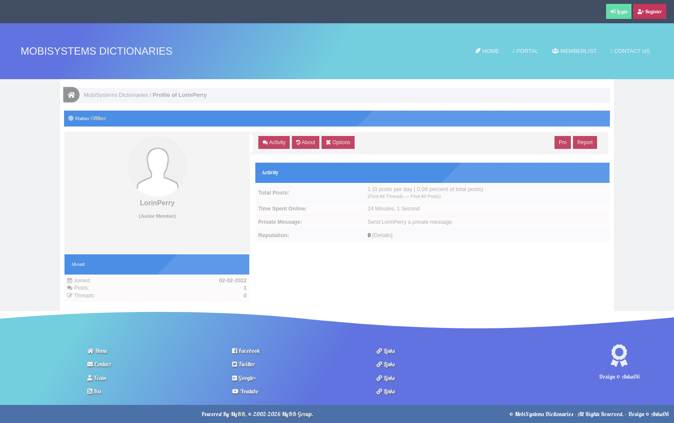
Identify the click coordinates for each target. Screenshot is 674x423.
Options (338, 142)
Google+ (244, 377)
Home (487, 51)
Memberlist (574, 51)
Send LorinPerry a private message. (410, 222)
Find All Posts (425, 196)
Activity (274, 142)
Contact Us (630, 51)
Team (96, 377)
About (305, 142)
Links (386, 350)
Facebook (246, 350)
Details (382, 235)
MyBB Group (297, 414)
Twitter (243, 364)
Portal (525, 51)
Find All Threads (386, 196)
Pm (563, 142)
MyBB (237, 414)
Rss (94, 391)
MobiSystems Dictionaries (96, 51)
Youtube (245, 391)
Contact (99, 364)
